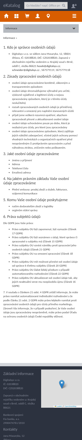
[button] (62, 384)
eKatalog (11, 5)
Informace (40, 28)
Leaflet (58, 406)
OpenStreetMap (70, 406)
